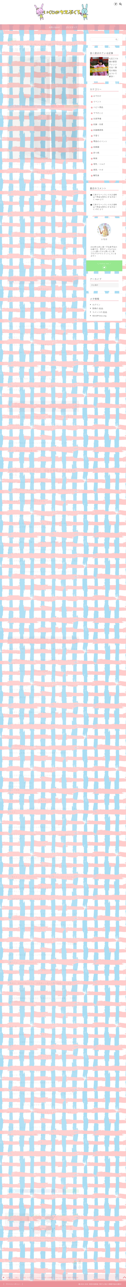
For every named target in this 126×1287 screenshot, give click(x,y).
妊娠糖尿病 (98, 130)
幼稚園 (96, 147)
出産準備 (97, 119)
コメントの (99, 312)
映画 (95, 158)
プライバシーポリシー (13, 1284)
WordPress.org (99, 316)
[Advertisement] (43, 214)
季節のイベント (100, 141)
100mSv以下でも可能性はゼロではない (43, 258)
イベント (97, 101)
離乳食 (96, 175)
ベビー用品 (98, 107)
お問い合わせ (54, 27)
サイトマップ (71, 27)
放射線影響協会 (19, 898)
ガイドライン (26, 1126)
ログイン (96, 305)
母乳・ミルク (99, 164)
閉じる (47, 233)
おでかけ (97, 96)
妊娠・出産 (98, 124)
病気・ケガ (12, 39)
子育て (96, 136)
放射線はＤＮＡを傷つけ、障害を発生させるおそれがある (48, 247)
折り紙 (96, 153)
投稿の (97, 308)
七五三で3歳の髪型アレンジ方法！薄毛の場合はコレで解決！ (113, 67)
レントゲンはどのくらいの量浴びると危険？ (40, 254)
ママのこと (98, 113)
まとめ (30, 261)
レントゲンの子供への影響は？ (34, 238)
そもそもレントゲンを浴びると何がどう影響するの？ (44, 242)
